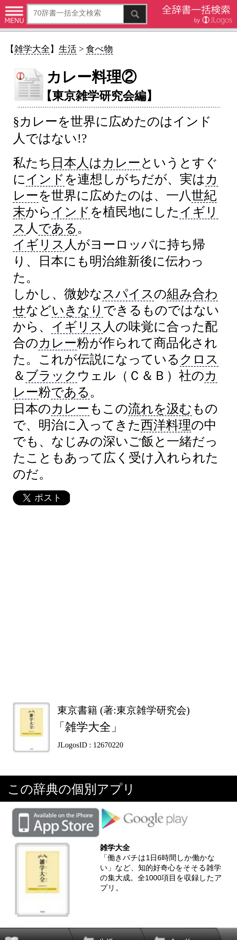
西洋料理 (166, 425)
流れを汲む (160, 408)
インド (45, 179)
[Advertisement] (118, 603)
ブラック (51, 375)
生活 (68, 49)
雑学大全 (32, 49)
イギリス (38, 244)
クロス (199, 359)
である (57, 228)
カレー (121, 163)
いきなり (77, 310)
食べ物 (99, 49)
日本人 (70, 163)
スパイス (128, 294)
